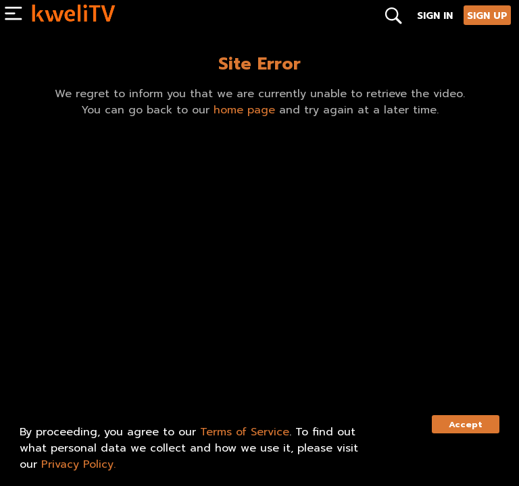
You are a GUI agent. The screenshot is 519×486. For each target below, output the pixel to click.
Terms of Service (244, 432)
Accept (466, 424)
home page (244, 110)
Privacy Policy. (78, 464)
